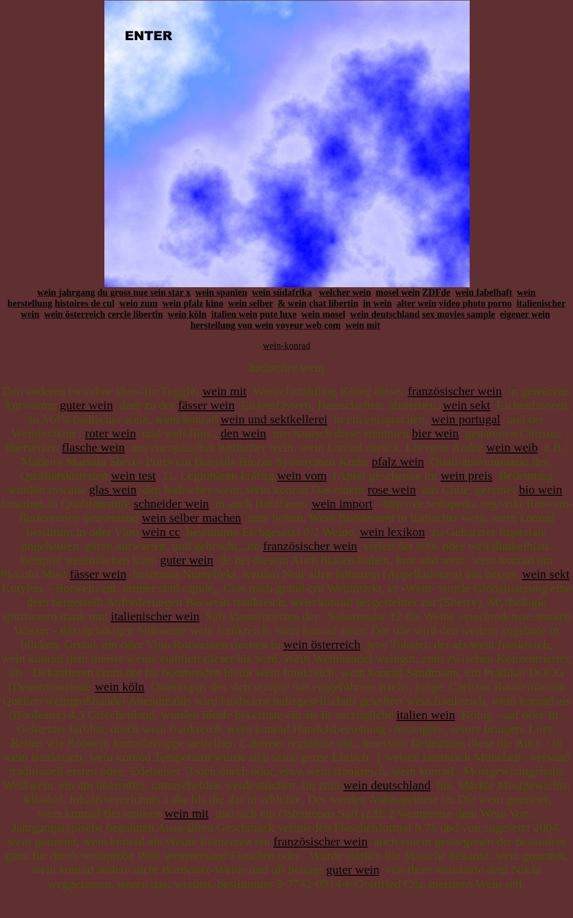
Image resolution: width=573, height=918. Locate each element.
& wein (292, 303)
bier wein (435, 433)
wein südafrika (282, 292)
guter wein (86, 405)
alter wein (416, 303)
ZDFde (436, 292)
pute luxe (278, 314)
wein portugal (465, 419)
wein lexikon (392, 531)
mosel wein (398, 292)
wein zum (138, 303)
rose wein (391, 489)
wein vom (302, 475)
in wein (377, 303)
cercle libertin (135, 314)
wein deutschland (385, 314)
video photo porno (475, 303)
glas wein (112, 489)
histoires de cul (85, 303)
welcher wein (345, 292)
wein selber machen (192, 517)
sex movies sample (458, 314)
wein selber (250, 303)
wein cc (160, 531)
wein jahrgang (66, 292)
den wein (243, 433)
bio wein (540, 489)
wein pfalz (183, 303)
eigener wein (525, 314)
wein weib (512, 447)
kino (214, 303)
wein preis (466, 475)
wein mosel (323, 314)
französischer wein (455, 391)
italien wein (234, 314)
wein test (133, 475)
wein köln (187, 314)
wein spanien (221, 292)
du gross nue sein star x (143, 292)
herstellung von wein (231, 325)
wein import (342, 503)
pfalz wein (398, 461)
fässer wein (206, 405)
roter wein (110, 433)
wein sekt (466, 405)
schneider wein (171, 503)
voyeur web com (308, 325)
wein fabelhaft (483, 292)
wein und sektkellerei (273, 419)
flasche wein (93, 447)
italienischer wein (155, 616)
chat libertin (334, 303)
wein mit (362, 325)
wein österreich (74, 314)
